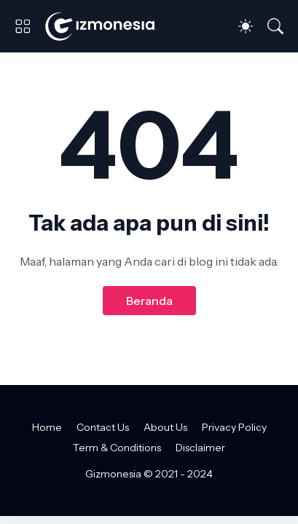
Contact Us (103, 427)
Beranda (149, 300)
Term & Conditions (117, 447)
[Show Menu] (22, 26)
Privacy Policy (234, 427)
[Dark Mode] (245, 26)
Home (47, 427)
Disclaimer (200, 447)
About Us (165, 427)
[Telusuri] (275, 26)
